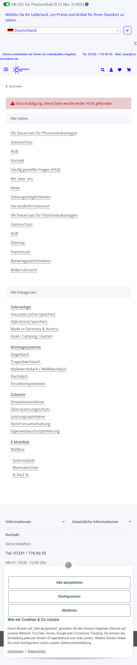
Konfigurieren (69, 596)
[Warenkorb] (128, 69)
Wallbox (17, 449)
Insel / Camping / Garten (32, 336)
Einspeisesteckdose (27, 401)
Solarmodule (24, 460)
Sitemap (18, 242)
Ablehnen (69, 610)
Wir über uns (22, 178)
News (15, 187)
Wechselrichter (26, 467)
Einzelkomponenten (28, 383)
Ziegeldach (20, 354)
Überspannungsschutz (30, 409)
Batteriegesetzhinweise (31, 260)
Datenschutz (37, 651)
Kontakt (17, 160)
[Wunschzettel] (119, 69)
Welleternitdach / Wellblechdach (38, 369)
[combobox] (62, 30)
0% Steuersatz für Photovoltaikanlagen (44, 133)
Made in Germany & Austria (34, 328)
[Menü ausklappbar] (6, 68)
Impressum (16, 651)
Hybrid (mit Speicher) (29, 321)
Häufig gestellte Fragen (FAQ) (35, 169)
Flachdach (19, 376)
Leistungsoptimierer (28, 416)
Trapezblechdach (25, 361)
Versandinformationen (30, 206)
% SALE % (21, 474)
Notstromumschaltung (30, 423)
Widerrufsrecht (24, 269)
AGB (14, 151)
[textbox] (63, 30)
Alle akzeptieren (69, 582)
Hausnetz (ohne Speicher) (33, 314)
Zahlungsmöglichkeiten (31, 196)
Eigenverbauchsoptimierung (35, 431)
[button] (104, 69)
